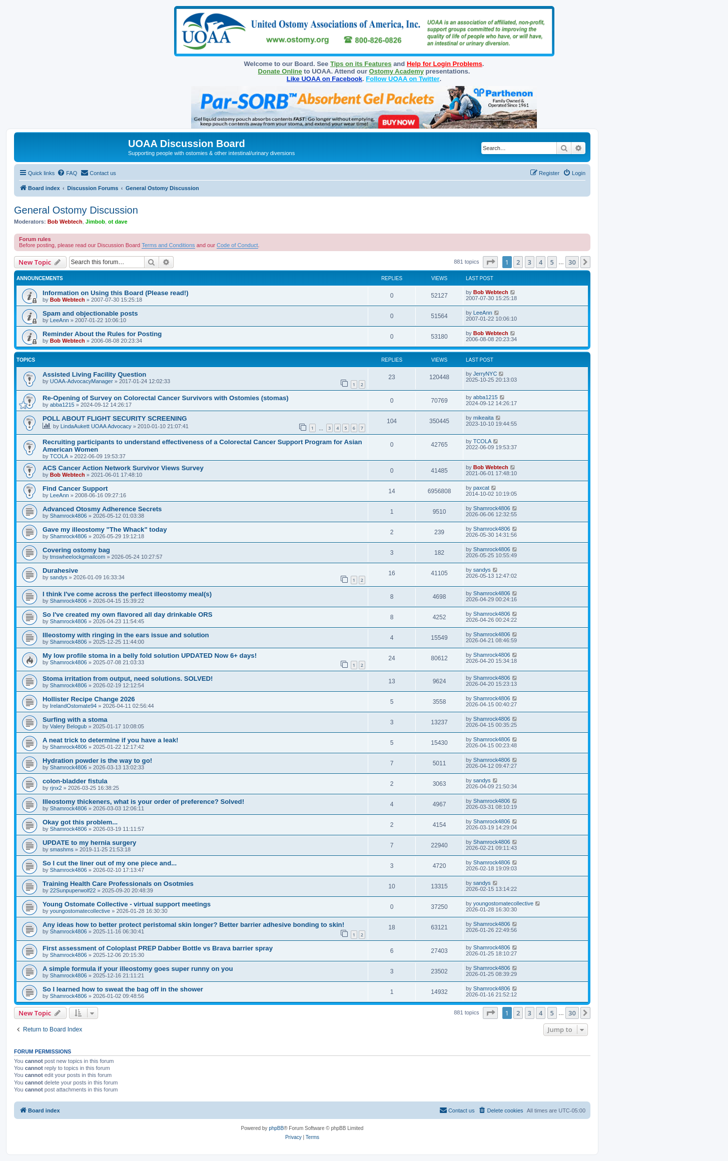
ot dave (118, 222)
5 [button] (552, 262)
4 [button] (540, 262)
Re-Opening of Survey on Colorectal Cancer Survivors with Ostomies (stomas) (166, 398)
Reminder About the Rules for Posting (102, 334)
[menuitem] (67, 173)
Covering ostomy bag (76, 550)
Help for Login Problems (444, 64)
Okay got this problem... (80, 822)
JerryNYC (485, 374)
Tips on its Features (361, 64)
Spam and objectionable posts (90, 313)
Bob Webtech (65, 222)
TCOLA (59, 456)
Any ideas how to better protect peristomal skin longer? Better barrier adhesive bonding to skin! (193, 924)
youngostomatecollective (80, 911)
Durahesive (60, 570)
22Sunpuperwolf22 (73, 890)
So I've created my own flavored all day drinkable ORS (128, 614)
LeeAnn (59, 320)
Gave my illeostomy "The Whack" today (105, 529)
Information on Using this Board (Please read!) (116, 293)
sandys (59, 577)
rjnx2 (56, 788)
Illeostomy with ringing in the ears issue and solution (126, 635)
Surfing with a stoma (75, 719)
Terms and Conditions (168, 245)
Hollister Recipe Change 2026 (89, 699)
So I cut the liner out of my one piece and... (110, 863)
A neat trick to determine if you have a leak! (110, 740)
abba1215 (62, 405)
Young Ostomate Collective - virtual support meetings (127, 904)
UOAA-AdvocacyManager (81, 381)
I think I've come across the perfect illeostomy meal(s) (127, 594)
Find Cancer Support (75, 488)
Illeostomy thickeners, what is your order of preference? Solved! (143, 801)
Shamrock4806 (68, 516)
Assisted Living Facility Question (94, 374)
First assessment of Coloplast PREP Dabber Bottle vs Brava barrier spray (158, 948)
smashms (62, 849)
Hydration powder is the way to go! (97, 760)
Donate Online (280, 71)
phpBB (276, 1128)
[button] (490, 262)
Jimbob (95, 222)
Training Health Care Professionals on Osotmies (118, 883)
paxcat (481, 488)
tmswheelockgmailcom (78, 557)
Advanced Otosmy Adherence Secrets (102, 509)
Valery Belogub (68, 726)
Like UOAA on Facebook (324, 79)
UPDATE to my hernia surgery (89, 842)
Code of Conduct (237, 245)
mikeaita (483, 418)
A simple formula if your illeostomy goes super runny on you (138, 968)
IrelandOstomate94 (73, 706)
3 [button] (529, 262)
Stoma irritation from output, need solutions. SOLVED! (128, 678)
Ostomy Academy (396, 71)
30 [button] (572, 262)
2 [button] (518, 262)
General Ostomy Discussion (76, 210)
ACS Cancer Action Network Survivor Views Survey (123, 468)
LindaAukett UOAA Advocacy (96, 426)
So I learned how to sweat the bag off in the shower (123, 989)
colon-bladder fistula (75, 781)
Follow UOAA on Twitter (402, 79)
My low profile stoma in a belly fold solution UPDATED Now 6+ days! (150, 655)
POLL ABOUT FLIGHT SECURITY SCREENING (115, 418)
